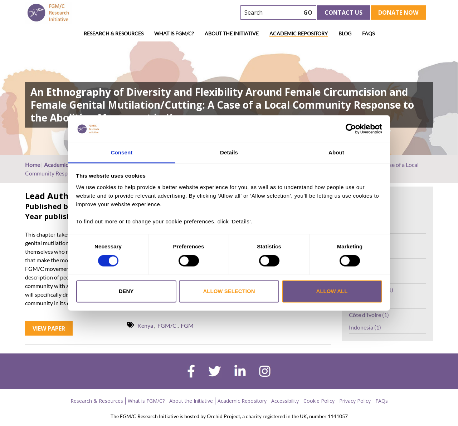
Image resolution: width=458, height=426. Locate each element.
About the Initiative (232, 33)
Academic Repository (298, 33)
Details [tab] (229, 152)
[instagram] (265, 372)
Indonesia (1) (365, 327)
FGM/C (166, 325)
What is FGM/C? (174, 33)
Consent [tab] (122, 152)
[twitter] (214, 372)
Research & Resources (113, 33)
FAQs (368, 33)
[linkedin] (240, 372)
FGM (187, 325)
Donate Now (398, 12)
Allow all (332, 291)
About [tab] (336, 152)
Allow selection (229, 291)
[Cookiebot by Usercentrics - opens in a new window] (351, 129)
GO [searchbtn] (307, 12)
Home (32, 164)
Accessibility (285, 400)
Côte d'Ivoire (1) (369, 314)
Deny (126, 291)
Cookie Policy (319, 400)
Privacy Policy (355, 400)
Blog (344, 33)
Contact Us (343, 12)
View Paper (49, 328)
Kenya (145, 325)
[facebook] (191, 372)
